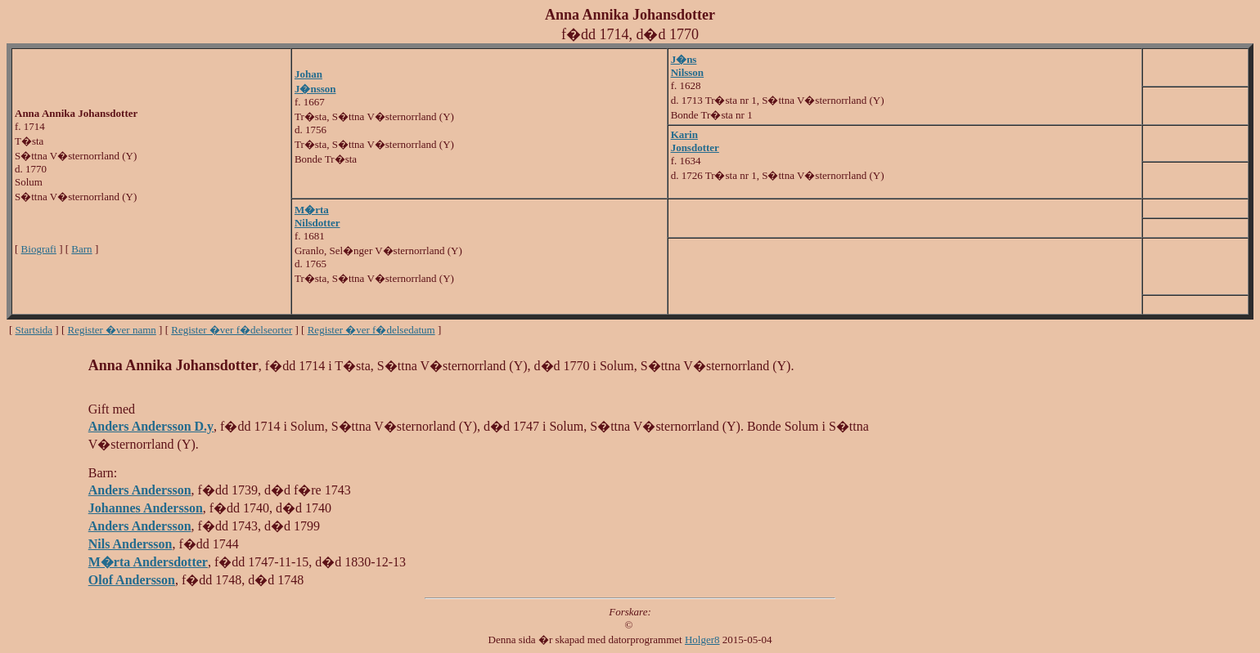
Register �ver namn (112, 330)
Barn (81, 249)
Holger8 (702, 639)
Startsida (34, 330)
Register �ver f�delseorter (231, 330)
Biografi (38, 249)
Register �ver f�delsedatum (371, 330)
